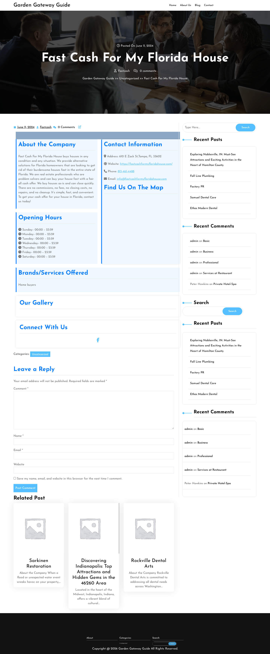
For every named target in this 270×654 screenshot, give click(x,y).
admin (194, 241)
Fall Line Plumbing (202, 176)
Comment (21, 388)
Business (208, 251)
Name (18, 436)
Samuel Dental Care (203, 197)
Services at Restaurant (217, 273)
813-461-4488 (126, 171)
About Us (185, 5)
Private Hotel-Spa (224, 284)
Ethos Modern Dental (203, 208)
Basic (206, 241)
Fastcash (46, 127)
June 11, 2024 (26, 127)
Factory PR (197, 186)
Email (18, 450)
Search (201, 302)
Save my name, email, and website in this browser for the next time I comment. (69, 478)
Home (172, 5)
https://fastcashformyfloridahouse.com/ (146, 164)
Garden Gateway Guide (42, 5)
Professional (210, 262)
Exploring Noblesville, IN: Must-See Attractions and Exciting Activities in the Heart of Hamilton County (216, 160)
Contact (208, 5)
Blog (197, 5)
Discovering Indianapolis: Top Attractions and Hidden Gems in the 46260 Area (93, 572)
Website (19, 464)
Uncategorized (129, 78)
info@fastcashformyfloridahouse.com (142, 179)
